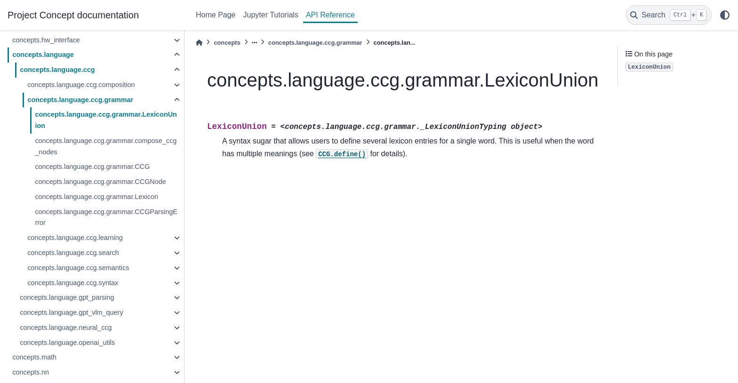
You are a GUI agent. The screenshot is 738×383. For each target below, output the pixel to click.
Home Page (216, 15)
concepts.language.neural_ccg (66, 327)
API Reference (330, 15)
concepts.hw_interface (46, 40)
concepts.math (34, 357)
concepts (227, 42)
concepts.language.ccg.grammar (80, 100)
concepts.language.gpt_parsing (67, 297)
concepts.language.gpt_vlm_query (71, 312)
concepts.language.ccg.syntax (72, 283)
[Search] (669, 15)
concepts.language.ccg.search (73, 252)
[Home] (199, 43)
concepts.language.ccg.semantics (78, 267)
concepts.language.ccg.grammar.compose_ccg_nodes (105, 146)
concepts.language (42, 54)
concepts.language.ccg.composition (81, 84)
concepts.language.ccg (57, 69)
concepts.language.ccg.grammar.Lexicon (96, 196)
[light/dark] (724, 15)
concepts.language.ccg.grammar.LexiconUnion (106, 120)
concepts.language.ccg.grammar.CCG (92, 166)
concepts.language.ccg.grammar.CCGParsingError (106, 217)
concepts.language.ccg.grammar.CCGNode (100, 181)
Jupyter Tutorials (270, 15)
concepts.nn (30, 372)
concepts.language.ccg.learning (74, 237)
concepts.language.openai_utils (67, 342)
